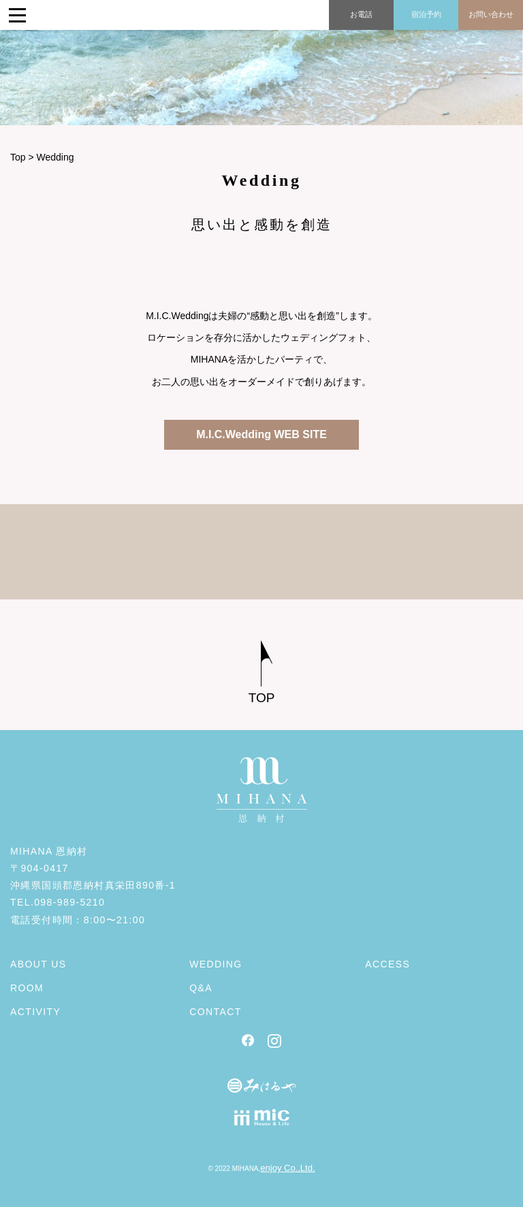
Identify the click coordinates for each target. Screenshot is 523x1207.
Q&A (200, 987)
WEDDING (215, 964)
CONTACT (215, 1011)
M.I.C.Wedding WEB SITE (261, 434)
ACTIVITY (35, 1011)
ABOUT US (38, 964)
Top (18, 157)
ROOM (27, 987)
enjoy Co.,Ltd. (287, 1168)
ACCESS (387, 964)
